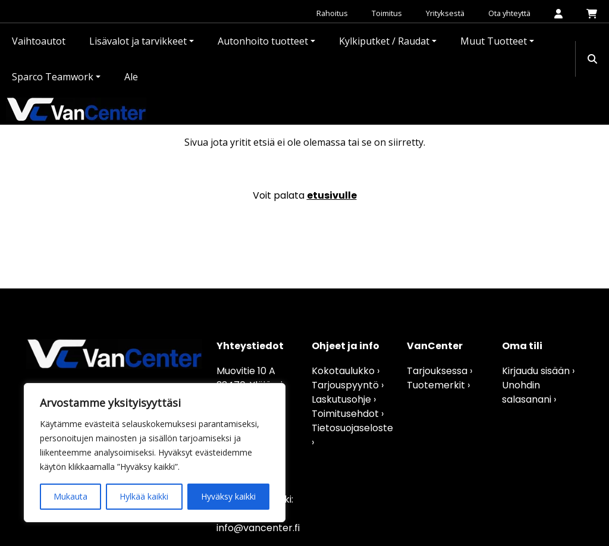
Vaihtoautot (38, 41)
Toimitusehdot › (348, 414)
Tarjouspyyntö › (348, 385)
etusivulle (332, 195)
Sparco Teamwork (52, 76)
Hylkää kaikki (144, 496)
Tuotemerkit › (438, 385)
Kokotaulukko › (345, 371)
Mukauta (70, 496)
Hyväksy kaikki (228, 496)
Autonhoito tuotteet (263, 41)
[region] (154, 452)
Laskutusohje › (344, 399)
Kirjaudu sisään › (538, 371)
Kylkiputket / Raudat (384, 41)
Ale (131, 76)
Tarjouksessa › (439, 371)
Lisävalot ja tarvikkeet (138, 41)
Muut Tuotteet (493, 41)
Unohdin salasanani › (529, 392)
